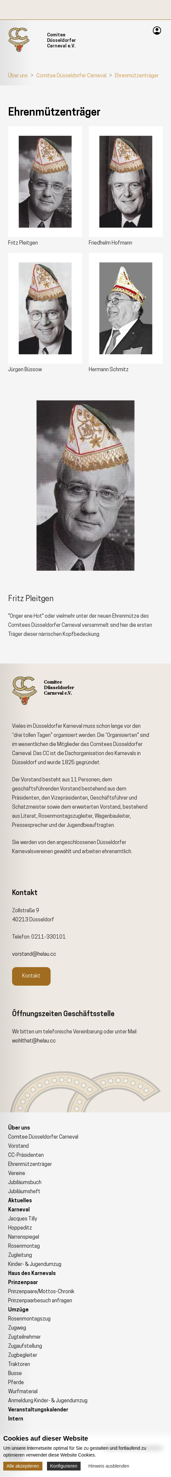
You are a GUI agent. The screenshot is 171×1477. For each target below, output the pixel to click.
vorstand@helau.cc (34, 954)
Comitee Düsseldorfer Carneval (71, 76)
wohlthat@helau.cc (34, 1041)
